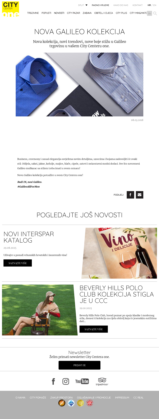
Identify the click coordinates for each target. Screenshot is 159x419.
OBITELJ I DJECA (103, 13)
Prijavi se (79, 365)
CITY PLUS (121, 13)
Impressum (122, 397)
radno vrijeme (100, 5)
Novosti (59, 13)
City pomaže (38, 397)
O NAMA (20, 397)
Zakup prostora (61, 397)
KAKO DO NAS (121, 5)
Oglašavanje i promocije (94, 397)
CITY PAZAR (73, 13)
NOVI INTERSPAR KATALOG (28, 237)
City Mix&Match (139, 13)
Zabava (87, 13)
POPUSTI (46, 13)
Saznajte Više (18, 263)
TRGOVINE (33, 13)
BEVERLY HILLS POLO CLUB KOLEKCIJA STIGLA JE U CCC (117, 294)
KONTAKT (138, 5)
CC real (138, 397)
